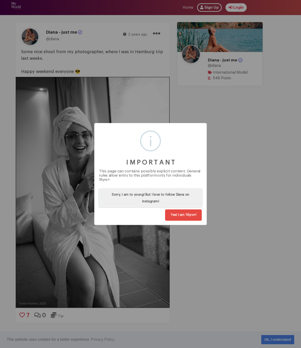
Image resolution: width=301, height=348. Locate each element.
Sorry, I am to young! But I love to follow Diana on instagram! (150, 198)
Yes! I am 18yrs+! (183, 215)
